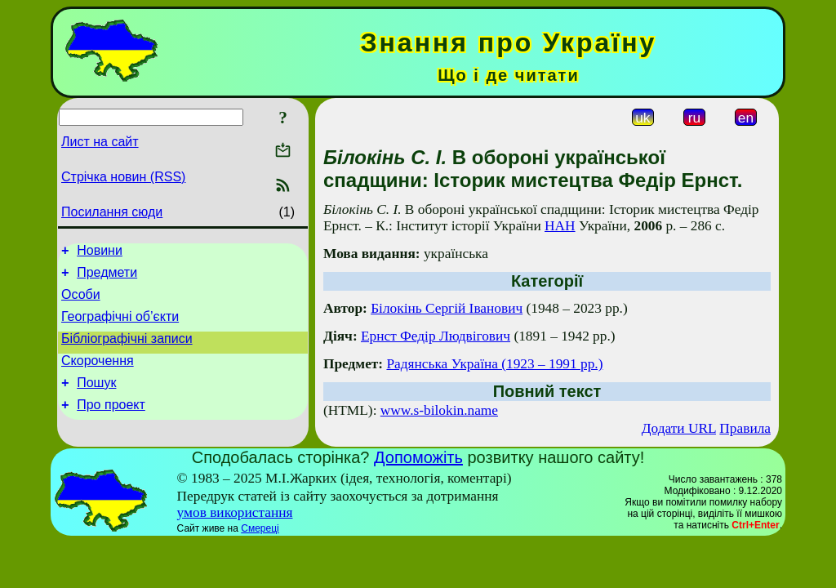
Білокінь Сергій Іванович (446, 308)
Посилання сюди (111, 212)
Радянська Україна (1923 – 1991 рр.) (494, 364)
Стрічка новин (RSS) (123, 177)
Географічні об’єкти (120, 326)
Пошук (96, 400)
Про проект (111, 424)
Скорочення (97, 375)
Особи (80, 302)
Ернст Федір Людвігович (435, 336)
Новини (99, 253)
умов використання (235, 512)
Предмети (107, 277)
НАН (560, 226)
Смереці (259, 528)
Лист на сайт (100, 142)
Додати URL (679, 428)
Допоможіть (418, 457)
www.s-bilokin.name (439, 410)
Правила (745, 428)
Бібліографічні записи (127, 351)
